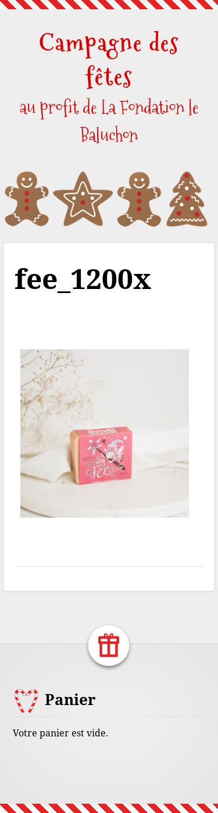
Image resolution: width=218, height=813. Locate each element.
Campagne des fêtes (109, 59)
